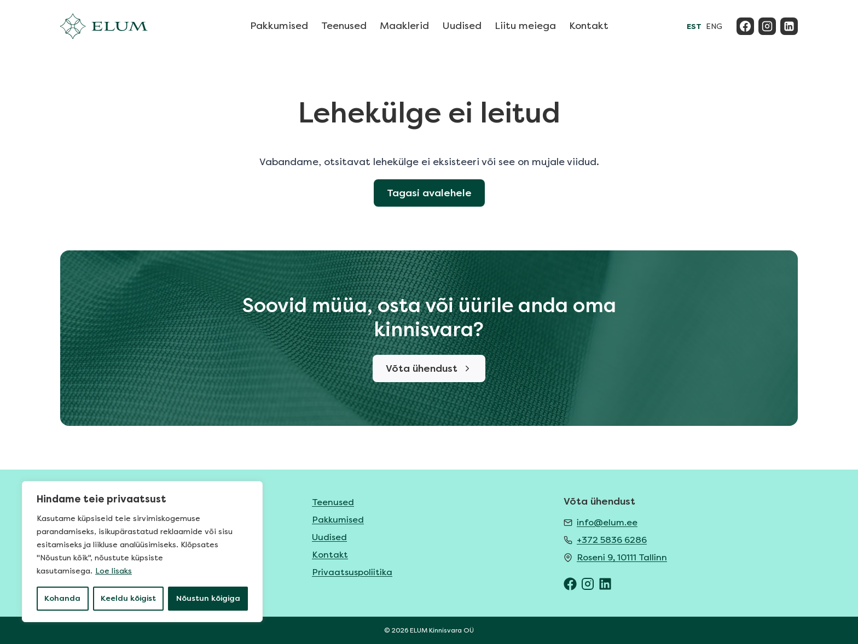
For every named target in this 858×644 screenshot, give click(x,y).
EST (694, 26)
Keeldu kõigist (128, 598)
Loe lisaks (113, 571)
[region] (142, 551)
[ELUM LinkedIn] (605, 583)
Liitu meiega (525, 26)
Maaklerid (404, 26)
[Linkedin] (789, 26)
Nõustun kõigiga (208, 598)
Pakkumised (279, 26)
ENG (714, 26)
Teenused (344, 26)
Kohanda (62, 598)
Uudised (462, 26)
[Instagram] (767, 26)
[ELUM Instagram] (587, 583)
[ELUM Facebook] (570, 583)
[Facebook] (745, 26)
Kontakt (588, 26)
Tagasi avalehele (429, 193)
